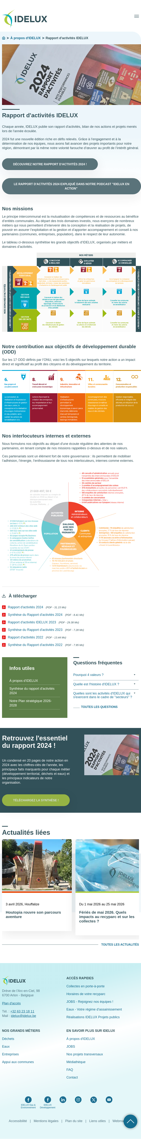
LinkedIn (62, 1099)
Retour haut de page (130, 1121)
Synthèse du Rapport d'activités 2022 (35, 645)
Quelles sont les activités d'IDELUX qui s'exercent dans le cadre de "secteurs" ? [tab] (104, 695)
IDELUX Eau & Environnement (28, 1106)
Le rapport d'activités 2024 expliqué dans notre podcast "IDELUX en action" (71, 186)
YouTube (109, 1099)
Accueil (3, 38)
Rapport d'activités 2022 (25, 637)
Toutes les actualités (120, 944)
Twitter (93, 1099)
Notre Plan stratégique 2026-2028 (30, 703)
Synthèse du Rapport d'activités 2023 (35, 630)
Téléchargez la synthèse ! (36, 800)
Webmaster (121, 1121)
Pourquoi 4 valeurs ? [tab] (104, 675)
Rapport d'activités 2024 (25, 607)
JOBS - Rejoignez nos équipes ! (89, 1002)
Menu (136, 16)
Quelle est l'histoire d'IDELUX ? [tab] (104, 684)
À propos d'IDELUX (25, 38)
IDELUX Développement (47, 1106)
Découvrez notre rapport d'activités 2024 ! (50, 164)
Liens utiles (97, 1121)
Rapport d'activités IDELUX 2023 (32, 622)
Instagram (78, 1099)
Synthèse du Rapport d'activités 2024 (35, 615)
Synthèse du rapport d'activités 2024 (32, 691)
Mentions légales (46, 1121)
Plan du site (73, 1121)
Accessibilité (18, 1121)
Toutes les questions (99, 706)
